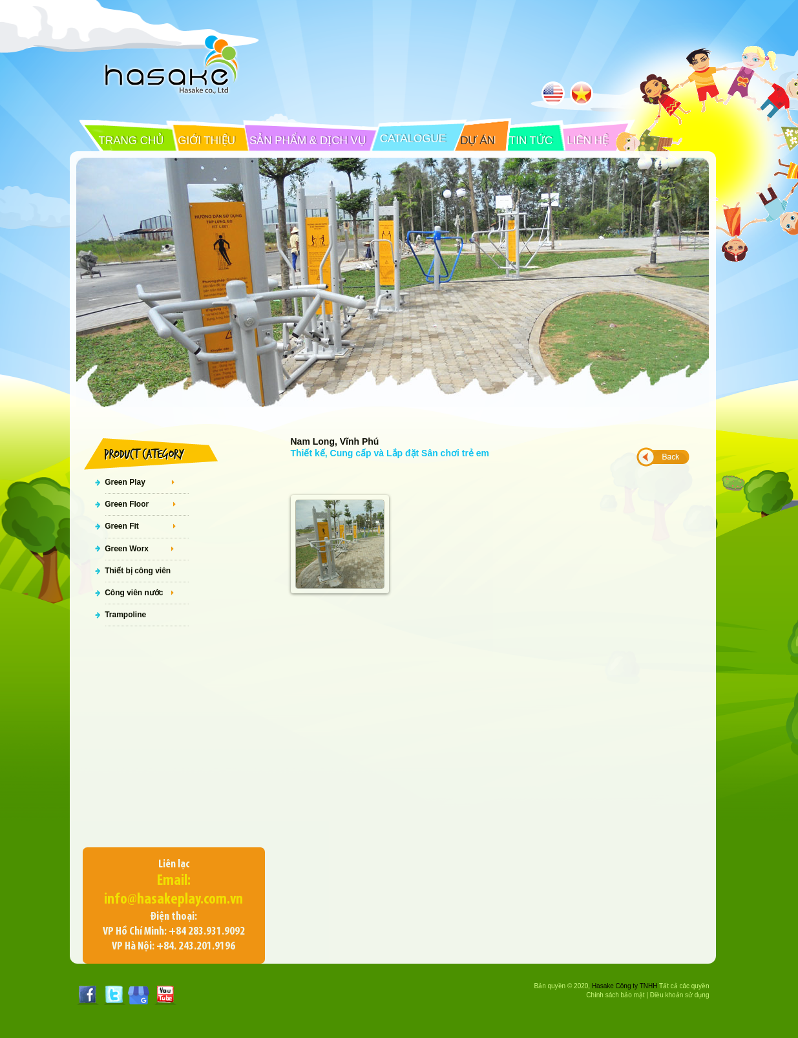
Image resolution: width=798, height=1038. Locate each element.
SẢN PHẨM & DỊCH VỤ (307, 140)
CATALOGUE (413, 138)
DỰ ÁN (477, 140)
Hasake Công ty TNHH (625, 986)
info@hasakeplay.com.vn (173, 899)
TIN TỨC (530, 140)
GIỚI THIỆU (206, 140)
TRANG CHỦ (131, 140)
